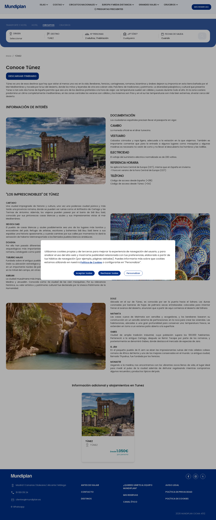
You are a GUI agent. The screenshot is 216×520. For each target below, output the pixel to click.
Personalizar (133, 273)
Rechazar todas (109, 273)
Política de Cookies (92, 262)
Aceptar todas (84, 273)
